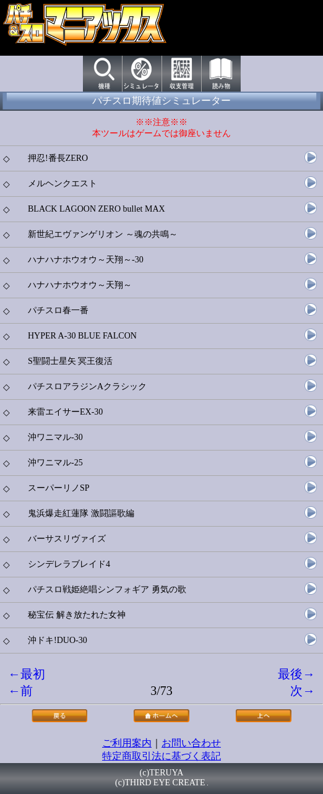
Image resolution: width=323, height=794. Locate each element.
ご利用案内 (127, 743)
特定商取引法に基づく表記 (161, 756)
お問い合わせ (191, 743)
